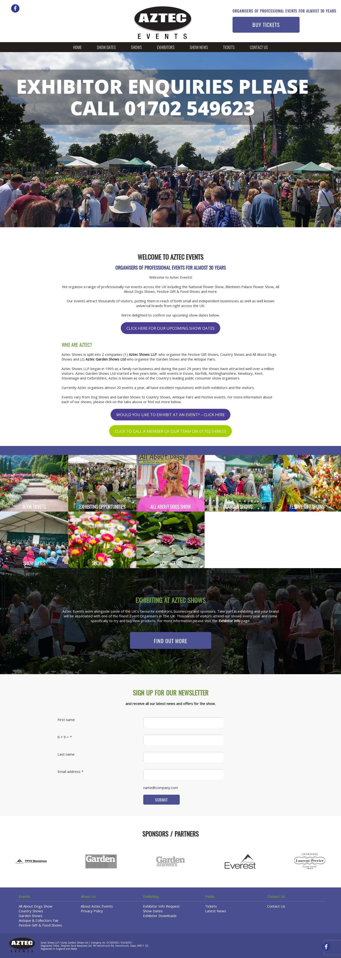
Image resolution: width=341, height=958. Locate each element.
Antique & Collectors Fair (39, 920)
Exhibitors (166, 48)
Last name (66, 754)
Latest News (215, 911)
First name (66, 719)
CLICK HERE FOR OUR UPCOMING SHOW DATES (170, 328)
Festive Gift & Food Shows (40, 925)
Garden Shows (30, 915)
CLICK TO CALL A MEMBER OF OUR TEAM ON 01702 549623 (170, 431)
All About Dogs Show (35, 906)
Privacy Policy (92, 911)
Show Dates (106, 48)
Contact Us (259, 48)
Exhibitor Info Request (161, 906)
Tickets (229, 48)
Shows (136, 48)
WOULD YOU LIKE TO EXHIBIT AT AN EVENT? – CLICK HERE (170, 414)
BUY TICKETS (266, 25)
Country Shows (31, 911)
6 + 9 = (63, 737)
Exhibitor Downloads (160, 915)
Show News (199, 48)
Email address (69, 771)
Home (77, 48)
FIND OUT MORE (170, 641)
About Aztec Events (97, 906)
